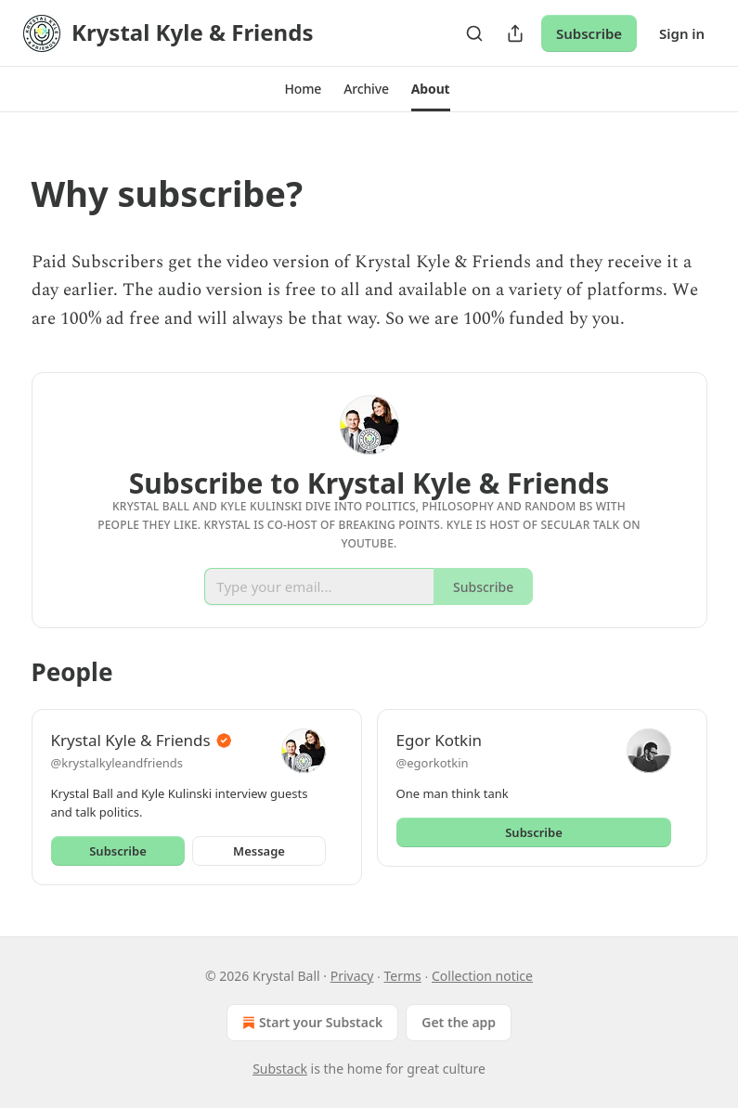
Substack (279, 1068)
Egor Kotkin (439, 740)
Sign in (682, 33)
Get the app (458, 1022)
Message (259, 851)
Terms (402, 976)
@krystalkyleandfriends (117, 762)
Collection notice (482, 976)
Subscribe (589, 33)
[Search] (474, 33)
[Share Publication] (515, 33)
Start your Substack (310, 1022)
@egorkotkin (432, 762)
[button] (302, 89)
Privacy (352, 976)
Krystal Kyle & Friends (131, 740)
